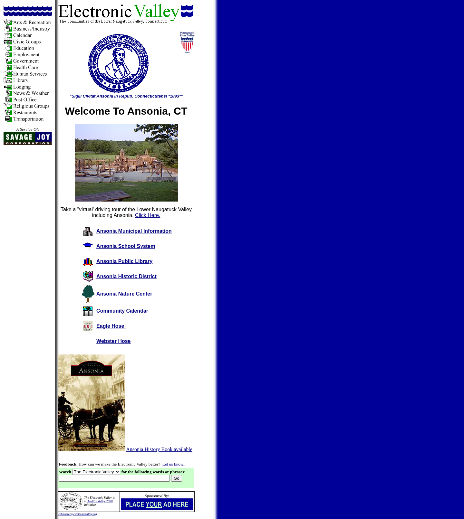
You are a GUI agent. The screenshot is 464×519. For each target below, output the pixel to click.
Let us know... (175, 464)
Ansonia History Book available (159, 449)
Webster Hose (113, 341)
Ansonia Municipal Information (134, 231)
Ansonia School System (125, 246)
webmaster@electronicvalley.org (77, 513)
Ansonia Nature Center (124, 294)
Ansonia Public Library (124, 261)
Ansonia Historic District (126, 276)
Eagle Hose (111, 326)
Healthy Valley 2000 (100, 501)
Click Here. (147, 215)
